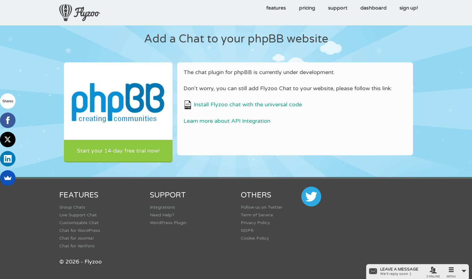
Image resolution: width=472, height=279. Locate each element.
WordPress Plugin (168, 222)
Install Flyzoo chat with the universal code (242, 104)
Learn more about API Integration (226, 120)
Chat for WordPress (79, 230)
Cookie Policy (255, 238)
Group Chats (72, 207)
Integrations (162, 207)
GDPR (247, 230)
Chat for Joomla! (76, 238)
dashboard (373, 8)
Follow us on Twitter (261, 207)
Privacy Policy (255, 222)
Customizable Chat (79, 222)
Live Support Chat (78, 215)
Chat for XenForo (77, 246)
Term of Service (257, 215)
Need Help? (162, 215)
